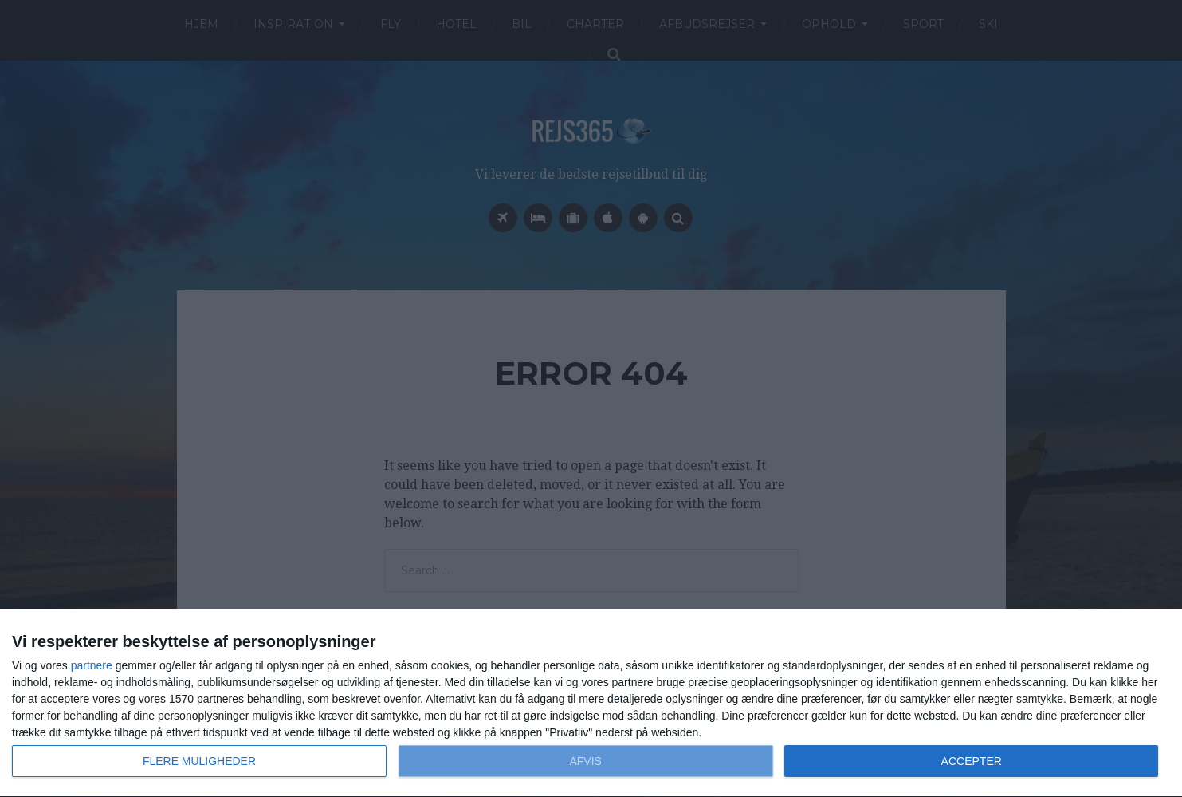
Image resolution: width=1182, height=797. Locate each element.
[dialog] (591, 703)
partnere (91, 665)
